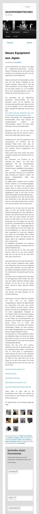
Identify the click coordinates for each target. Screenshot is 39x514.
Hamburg (28, 439)
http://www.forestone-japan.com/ (15, 369)
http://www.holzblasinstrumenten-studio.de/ (18, 387)
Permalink (22, 443)
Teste (21, 438)
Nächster (30, 42)
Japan (7, 441)
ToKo (18, 441)
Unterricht (25, 32)
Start (7, 32)
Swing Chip (13, 441)
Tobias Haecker (15, 32)
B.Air (8, 439)
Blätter (10, 438)
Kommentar (13, 471)
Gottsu (20, 439)
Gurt (23, 439)
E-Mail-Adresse (14, 508)
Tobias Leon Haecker (26, 436)
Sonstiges (16, 438)
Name (12, 497)
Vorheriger (9, 42)
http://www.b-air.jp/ (10, 373)
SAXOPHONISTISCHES (19, 12)
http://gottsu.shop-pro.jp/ (12, 378)
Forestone (14, 439)
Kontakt (15, 36)
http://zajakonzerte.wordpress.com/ (15, 382)
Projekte (8, 36)
